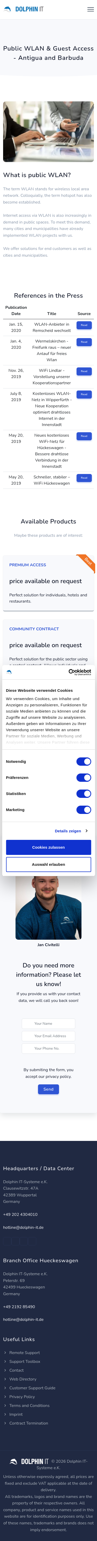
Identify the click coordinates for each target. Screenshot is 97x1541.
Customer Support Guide (29, 1388)
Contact (13, 1370)
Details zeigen (68, 831)
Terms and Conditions (26, 1405)
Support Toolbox (21, 1361)
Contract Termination (25, 1423)
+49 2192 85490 (19, 1307)
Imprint (13, 1414)
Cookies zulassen (48, 847)
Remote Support (21, 1353)
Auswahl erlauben (48, 864)
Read (84, 325)
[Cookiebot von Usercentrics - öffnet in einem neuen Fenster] (69, 672)
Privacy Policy (19, 1397)
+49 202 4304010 (20, 1214)
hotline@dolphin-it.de (23, 1227)
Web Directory (19, 1379)
